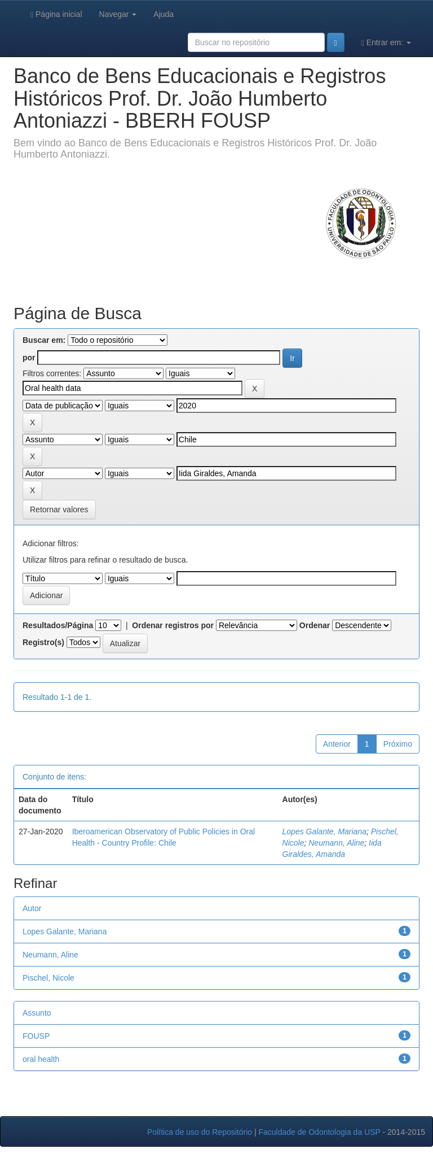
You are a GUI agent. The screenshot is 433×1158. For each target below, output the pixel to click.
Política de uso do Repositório (199, 1132)
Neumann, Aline (336, 842)
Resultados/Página (58, 625)
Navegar (118, 14)
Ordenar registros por (173, 625)
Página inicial (56, 14)
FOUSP (36, 1036)
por (29, 357)
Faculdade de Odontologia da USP (319, 1132)
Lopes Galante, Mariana (324, 831)
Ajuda (163, 14)
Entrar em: (386, 42)
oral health (41, 1059)
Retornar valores (59, 509)
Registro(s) (43, 642)
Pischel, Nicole (48, 977)
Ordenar (314, 625)
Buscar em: (44, 340)
